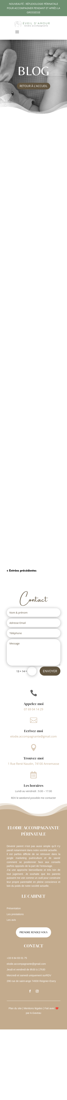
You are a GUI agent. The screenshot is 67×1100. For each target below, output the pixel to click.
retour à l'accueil (34, 86)
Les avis (11, 919)
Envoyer (50, 671)
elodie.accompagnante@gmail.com (33, 736)
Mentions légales (33, 1008)
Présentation (14, 908)
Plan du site (15, 1008)
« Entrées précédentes (21, 571)
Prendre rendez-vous (33, 932)
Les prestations (15, 914)
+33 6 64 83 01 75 (17, 958)
